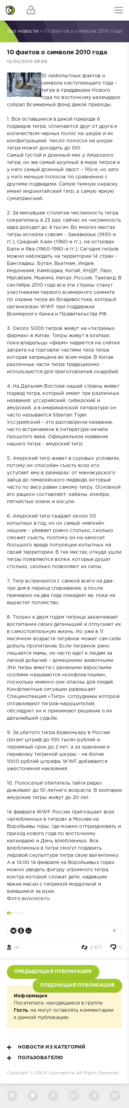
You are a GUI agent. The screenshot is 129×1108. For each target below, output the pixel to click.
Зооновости (61, 1073)
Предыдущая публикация (53, 972)
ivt (17, 948)
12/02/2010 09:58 (27, 62)
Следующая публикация (77, 985)
